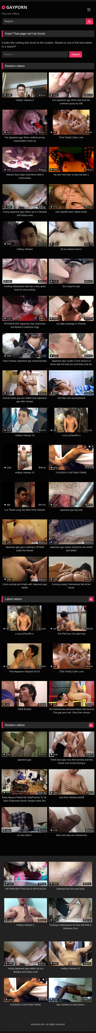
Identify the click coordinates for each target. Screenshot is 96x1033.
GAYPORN (14, 7)
